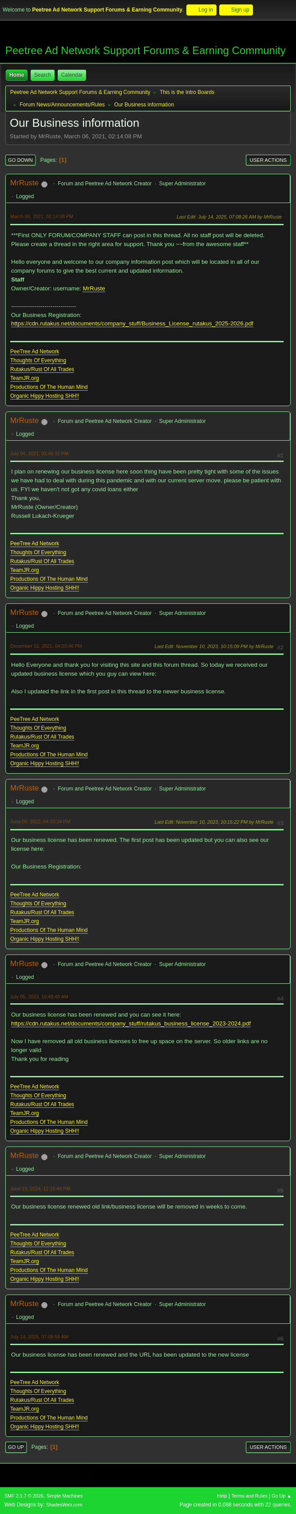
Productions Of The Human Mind (49, 387)
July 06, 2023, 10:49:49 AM (39, 996)
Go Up (16, 1447)
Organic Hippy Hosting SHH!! (44, 396)
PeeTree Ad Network (34, 351)
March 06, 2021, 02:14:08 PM (41, 216)
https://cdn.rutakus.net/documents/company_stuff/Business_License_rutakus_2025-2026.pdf (132, 323)
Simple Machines (64, 1495)
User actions (268, 160)
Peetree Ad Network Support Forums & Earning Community (145, 50)
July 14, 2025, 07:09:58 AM (39, 1336)
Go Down (20, 160)
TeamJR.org (24, 378)
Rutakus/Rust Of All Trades (42, 369)
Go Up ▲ (282, 1495)
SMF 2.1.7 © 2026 (23, 1495)
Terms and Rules (250, 1495)
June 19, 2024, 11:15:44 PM (40, 1188)
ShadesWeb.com (64, 1504)
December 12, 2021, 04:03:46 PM (46, 646)
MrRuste (24, 183)
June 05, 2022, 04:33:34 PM (40, 821)
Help (222, 1495)
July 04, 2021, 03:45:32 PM (39, 453)
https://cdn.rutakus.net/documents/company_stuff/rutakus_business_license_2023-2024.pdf (131, 1023)
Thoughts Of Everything (38, 360)
